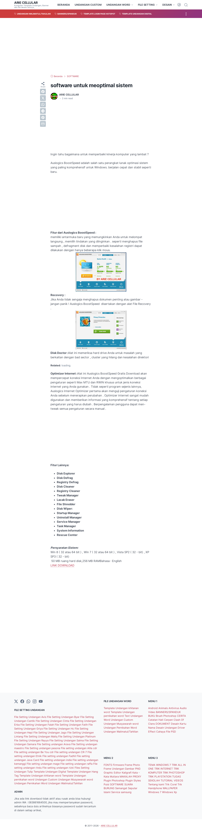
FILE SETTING (146, 4)
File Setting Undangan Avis (30, 717)
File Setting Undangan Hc (59, 728)
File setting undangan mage (43, 763)
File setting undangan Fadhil (59, 756)
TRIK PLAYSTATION (160, 776)
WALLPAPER (170, 788)
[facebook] (43, 91)
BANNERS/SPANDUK (168, 712)
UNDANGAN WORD (118, 4)
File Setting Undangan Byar (63, 717)
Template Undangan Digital (50, 771)
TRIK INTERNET (164, 768)
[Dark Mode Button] (179, 5)
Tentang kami (156, 784)
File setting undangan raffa (76, 763)
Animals (163, 708)
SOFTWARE (117, 784)
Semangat (121, 788)
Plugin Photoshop (114, 780)
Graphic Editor (113, 772)
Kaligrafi (127, 772)
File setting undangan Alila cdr (79, 748)
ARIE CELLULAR (26, 3)
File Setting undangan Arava (54, 744)
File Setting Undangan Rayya (31, 740)
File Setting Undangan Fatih (72, 724)
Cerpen (169, 719)
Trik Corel (171, 784)
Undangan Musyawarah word (75, 779)
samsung (126, 792)
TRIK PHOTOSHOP (174, 772)
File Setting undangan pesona (43, 748)
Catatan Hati (156, 719)
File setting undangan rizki (58, 767)
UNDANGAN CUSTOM (88, 4)
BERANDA (63, 4)
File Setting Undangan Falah (38, 724)
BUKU (152, 715)
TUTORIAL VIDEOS (172, 780)
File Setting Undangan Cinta (53, 720)
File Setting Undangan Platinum (77, 736)
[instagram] (34, 702)
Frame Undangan (114, 768)
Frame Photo (132, 764)
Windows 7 (155, 792)
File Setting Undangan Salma (67, 740)
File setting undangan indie (56, 760)
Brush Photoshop (166, 715)
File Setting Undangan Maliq (41, 736)
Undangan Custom (46, 779)
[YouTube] (41, 702)
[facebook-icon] (22, 702)
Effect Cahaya (157, 731)
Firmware (119, 764)
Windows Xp (169, 792)
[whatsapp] (43, 104)
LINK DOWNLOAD (62, 565)
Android (153, 708)
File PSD (171, 731)
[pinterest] (43, 117)
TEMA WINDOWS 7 (160, 764)
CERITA (181, 715)
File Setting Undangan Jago (50, 732)
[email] (43, 124)
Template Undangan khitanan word (40, 775)
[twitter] (43, 98)
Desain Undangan (167, 727)
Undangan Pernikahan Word (31, 783)
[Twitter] (16, 702)
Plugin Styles (133, 780)
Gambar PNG (132, 768)
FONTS (108, 764)
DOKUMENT (163, 723)
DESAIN (167, 4)
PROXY (137, 776)
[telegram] (43, 111)
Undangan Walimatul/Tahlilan (65, 783)
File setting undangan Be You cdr (34, 752)
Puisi (107, 784)
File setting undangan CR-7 (71, 752)
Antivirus (174, 708)
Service (116, 792)
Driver (181, 727)
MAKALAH (126, 776)
